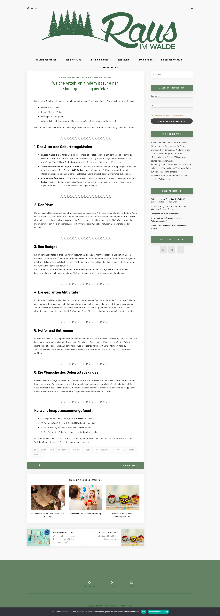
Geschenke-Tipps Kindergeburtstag (85, 513)
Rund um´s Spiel (100, 60)
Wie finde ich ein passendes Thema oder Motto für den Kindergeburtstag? (64, 539)
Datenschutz (108, 67)
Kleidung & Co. (74, 60)
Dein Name (155, 96)
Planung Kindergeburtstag (97, 78)
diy (35, 450)
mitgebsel (120, 450)
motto (131, 450)
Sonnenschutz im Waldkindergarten (166, 213)
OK (143, 612)
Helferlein (124, 60)
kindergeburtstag (103, 450)
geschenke (77, 450)
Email (153, 105)
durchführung (47, 450)
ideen (88, 450)
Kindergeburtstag (171, 60)
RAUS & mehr (145, 60)
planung (38, 455)
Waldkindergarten (46, 60)
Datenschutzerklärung (158, 612)
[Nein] (216, 611)
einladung (63, 450)
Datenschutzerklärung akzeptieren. (168, 115)
